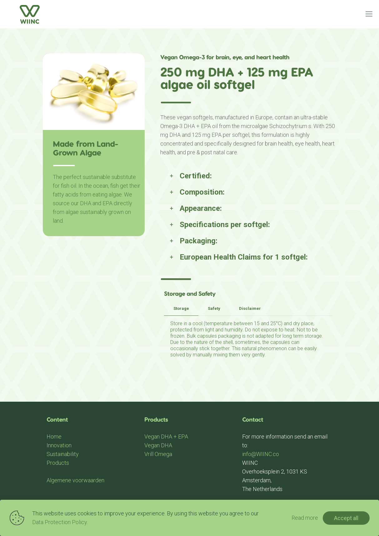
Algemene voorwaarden (75, 480)
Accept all (346, 518)
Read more (305, 517)
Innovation (59, 445)
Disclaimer (250, 308)
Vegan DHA (158, 445)
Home (54, 436)
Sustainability (63, 454)
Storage (181, 308)
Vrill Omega (158, 454)
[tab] (181, 309)
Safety (214, 308)
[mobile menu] (369, 14)
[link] (248, 176)
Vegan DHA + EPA (166, 436)
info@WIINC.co (260, 454)
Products (58, 462)
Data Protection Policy (59, 522)
